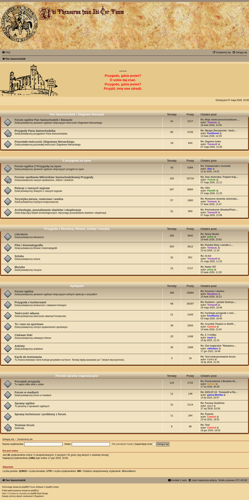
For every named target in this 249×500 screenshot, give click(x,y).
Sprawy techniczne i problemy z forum (40, 414)
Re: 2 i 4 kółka (208, 335)
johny (210, 236)
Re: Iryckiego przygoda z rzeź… (218, 313)
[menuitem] (6, 52)
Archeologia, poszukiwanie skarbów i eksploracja (48, 210)
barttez (211, 384)
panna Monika (215, 395)
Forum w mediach (27, 392)
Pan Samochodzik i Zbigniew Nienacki (77, 114)
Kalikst (210, 359)
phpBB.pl (35, 490)
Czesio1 (211, 326)
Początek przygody (27, 381)
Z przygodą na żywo (77, 160)
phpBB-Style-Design (39, 493)
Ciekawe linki (23, 335)
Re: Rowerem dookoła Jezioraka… (220, 198)
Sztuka (19, 256)
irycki (210, 337)
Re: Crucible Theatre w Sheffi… (218, 324)
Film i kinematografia (29, 245)
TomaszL (212, 122)
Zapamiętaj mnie (145, 444)
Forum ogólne (24, 291)
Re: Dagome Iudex (211, 141)
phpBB (25, 487)
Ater (209, 168)
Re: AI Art (206, 256)
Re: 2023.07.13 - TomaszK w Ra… (219, 392)
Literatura (21, 234)
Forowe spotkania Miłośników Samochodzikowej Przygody (54, 177)
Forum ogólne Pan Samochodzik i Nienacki (43, 119)
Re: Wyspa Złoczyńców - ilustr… (219, 130)
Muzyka (20, 267)
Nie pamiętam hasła (122, 444)
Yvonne (211, 179)
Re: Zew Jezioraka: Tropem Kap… (219, 177)
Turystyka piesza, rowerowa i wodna (39, 199)
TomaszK (212, 144)
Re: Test (205, 425)
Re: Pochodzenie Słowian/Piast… (219, 209)
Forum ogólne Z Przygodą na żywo (38, 166)
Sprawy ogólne (25, 403)
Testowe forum (24, 425)
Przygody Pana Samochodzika (35, 130)
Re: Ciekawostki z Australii (215, 166)
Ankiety (20, 346)
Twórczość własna (27, 313)
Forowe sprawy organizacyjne (77, 375)
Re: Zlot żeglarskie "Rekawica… (218, 345)
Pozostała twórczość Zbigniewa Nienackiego (44, 141)
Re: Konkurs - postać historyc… (218, 302)
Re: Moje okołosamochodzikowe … (220, 119)
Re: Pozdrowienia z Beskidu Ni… (219, 381)
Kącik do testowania (28, 356)
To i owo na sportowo (29, 324)
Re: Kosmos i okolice (212, 291)
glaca (210, 405)
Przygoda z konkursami (30, 302)
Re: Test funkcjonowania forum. (218, 356)
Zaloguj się (8, 439)
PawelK (211, 190)
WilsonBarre (129, 471)
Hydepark (77, 286)
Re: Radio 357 (208, 266)
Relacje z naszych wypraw (32, 188)
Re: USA (205, 188)
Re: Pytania (207, 414)
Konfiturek (213, 133)
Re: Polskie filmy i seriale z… (217, 245)
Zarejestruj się (24, 439)
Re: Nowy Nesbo (210, 234)
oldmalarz (212, 348)
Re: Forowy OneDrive (212, 403)
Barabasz (212, 294)
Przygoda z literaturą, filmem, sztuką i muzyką (76, 228)
